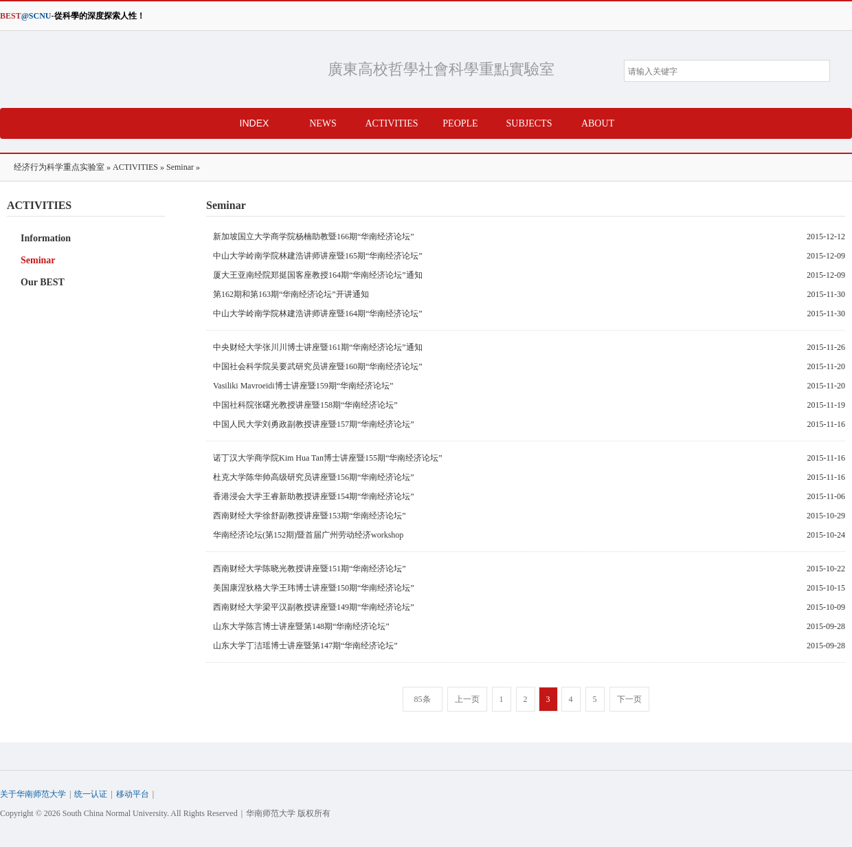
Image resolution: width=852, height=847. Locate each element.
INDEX (254, 123)
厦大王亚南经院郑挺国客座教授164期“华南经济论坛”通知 (318, 275)
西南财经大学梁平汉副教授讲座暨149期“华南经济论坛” (313, 607)
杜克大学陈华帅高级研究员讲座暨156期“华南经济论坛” (313, 477)
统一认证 (90, 794)
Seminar (180, 167)
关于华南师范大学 (33, 794)
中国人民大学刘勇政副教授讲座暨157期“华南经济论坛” (313, 424)
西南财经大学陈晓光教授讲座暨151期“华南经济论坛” (309, 568)
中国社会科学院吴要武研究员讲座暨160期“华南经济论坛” (318, 366)
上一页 (467, 699)
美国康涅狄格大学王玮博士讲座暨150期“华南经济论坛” (313, 588)
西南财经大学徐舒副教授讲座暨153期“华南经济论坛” (309, 515)
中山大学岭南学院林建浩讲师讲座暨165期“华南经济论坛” (318, 256)
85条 (422, 699)
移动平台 (132, 794)
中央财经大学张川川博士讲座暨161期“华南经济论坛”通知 (318, 347)
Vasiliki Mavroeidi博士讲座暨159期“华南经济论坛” (303, 385)
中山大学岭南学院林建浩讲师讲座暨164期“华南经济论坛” (318, 313)
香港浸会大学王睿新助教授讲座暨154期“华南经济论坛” (313, 496)
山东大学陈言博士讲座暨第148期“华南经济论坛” (301, 626)
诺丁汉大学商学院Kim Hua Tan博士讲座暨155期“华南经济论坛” (327, 458)
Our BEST (43, 282)
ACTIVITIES (135, 167)
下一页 (629, 699)
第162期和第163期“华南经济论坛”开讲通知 (291, 294)
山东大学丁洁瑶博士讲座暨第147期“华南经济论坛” (305, 645)
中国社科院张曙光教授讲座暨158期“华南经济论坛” (305, 405)
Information (46, 238)
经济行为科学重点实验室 (156, 69)
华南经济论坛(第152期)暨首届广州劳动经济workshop (308, 535)
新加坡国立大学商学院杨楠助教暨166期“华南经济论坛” (313, 236)
